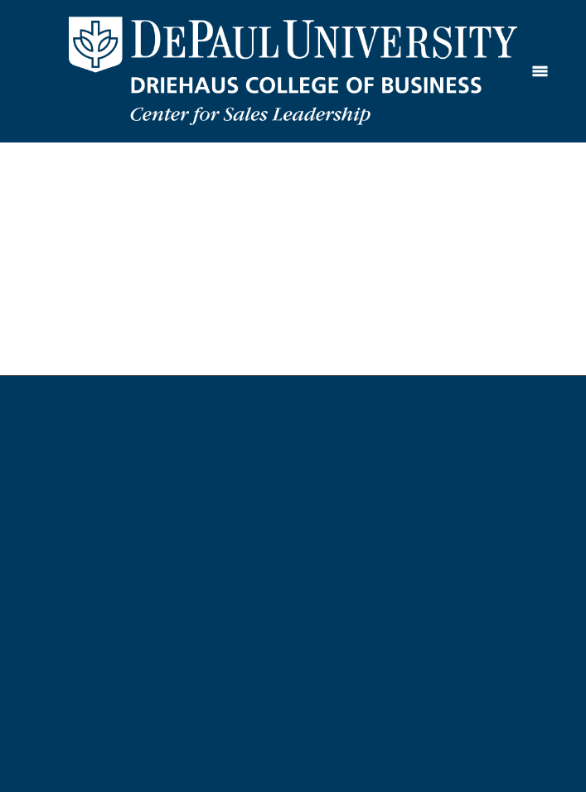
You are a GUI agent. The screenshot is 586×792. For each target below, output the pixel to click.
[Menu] (540, 70)
